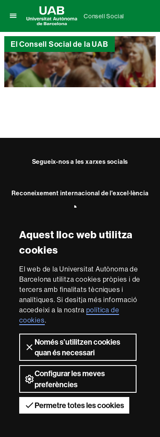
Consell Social (104, 16)
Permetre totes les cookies (74, 405)
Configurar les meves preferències (64, 378)
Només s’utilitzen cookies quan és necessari (72, 347)
